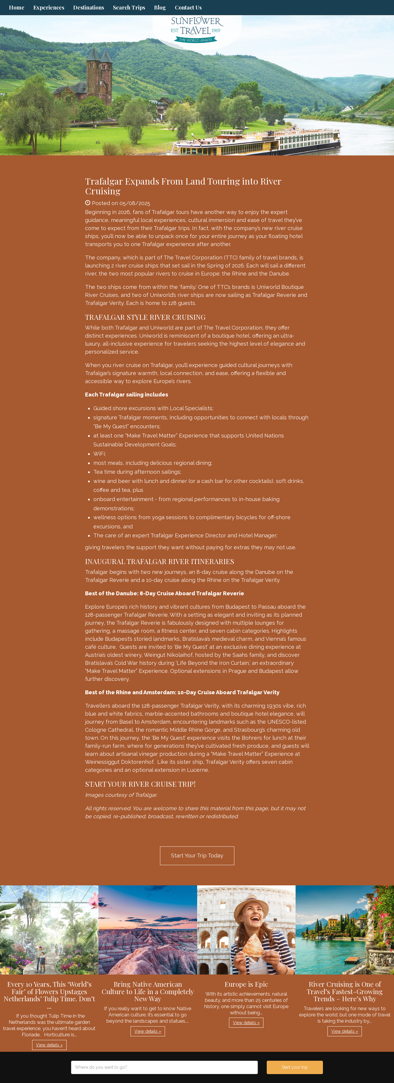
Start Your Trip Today (197, 855)
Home (16, 7)
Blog (160, 7)
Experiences (48, 7)
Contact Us (188, 7)
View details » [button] (49, 1045)
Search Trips (129, 7)
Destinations (88, 7)
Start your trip (295, 1067)
